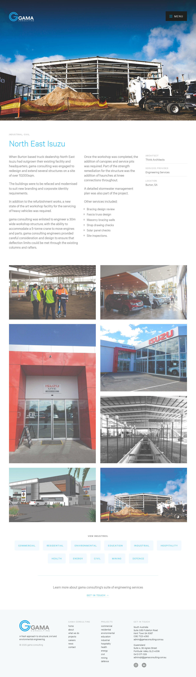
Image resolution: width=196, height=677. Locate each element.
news (70, 643)
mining (117, 558)
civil (27, 134)
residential (55, 545)
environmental (86, 545)
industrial (16, 134)
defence (138, 558)
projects (72, 636)
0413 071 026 (140, 654)
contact (72, 647)
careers (72, 640)
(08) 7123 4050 (141, 636)
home (71, 625)
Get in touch (96, 595)
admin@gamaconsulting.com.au (148, 639)
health (57, 558)
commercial (27, 545)
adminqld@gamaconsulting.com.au (150, 657)
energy (78, 558)
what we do (73, 633)
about (71, 629)
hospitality (169, 545)
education (115, 545)
